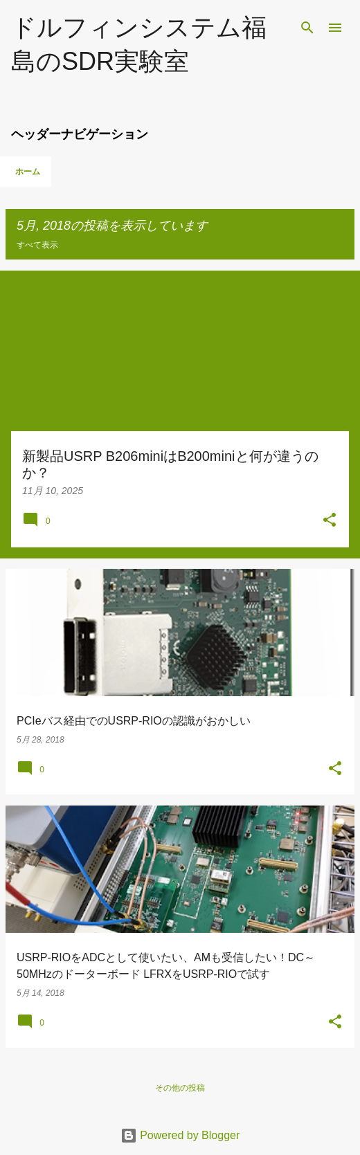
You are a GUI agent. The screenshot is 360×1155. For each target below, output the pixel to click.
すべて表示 (37, 245)
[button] (329, 521)
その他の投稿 (180, 1088)
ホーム (27, 171)
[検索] (307, 27)
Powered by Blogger (180, 1135)
